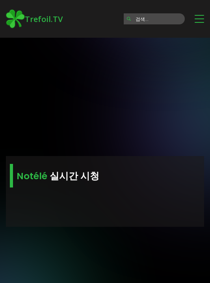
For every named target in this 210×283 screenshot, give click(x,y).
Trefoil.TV (34, 18)
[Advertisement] (105, 94)
